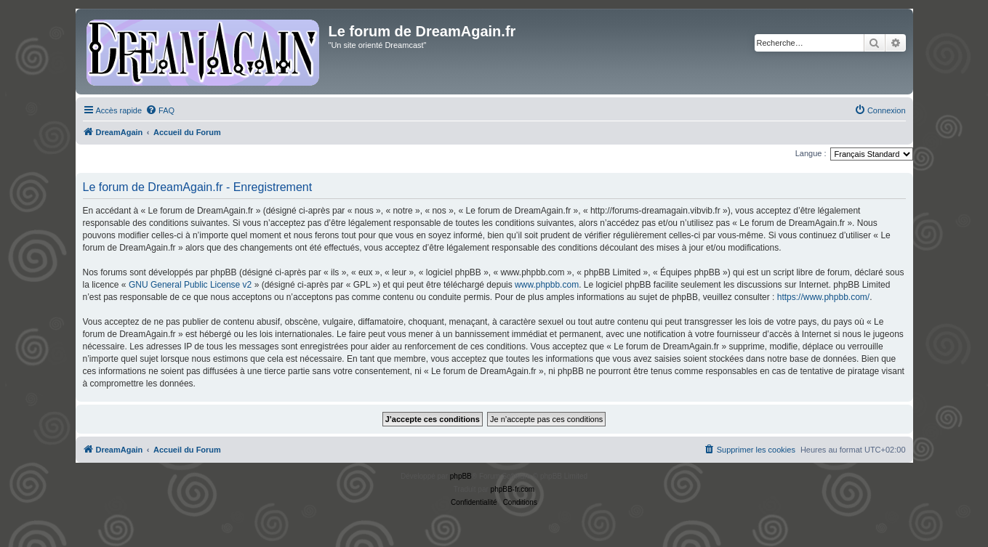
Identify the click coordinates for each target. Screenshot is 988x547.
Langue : (811, 153)
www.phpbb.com (547, 285)
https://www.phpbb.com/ (823, 297)
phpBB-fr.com (513, 489)
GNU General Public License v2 (190, 285)
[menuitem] (159, 110)
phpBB (461, 476)
